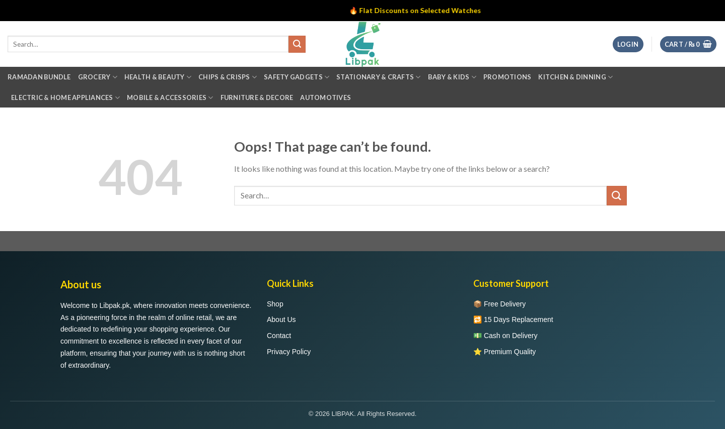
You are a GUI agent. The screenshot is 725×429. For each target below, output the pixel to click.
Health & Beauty (157, 77)
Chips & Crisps (227, 77)
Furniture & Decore (257, 97)
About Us (281, 319)
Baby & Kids (452, 77)
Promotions (507, 77)
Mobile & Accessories (170, 97)
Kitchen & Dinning (575, 77)
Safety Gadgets (296, 77)
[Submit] (617, 195)
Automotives (325, 97)
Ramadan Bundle (39, 77)
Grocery (97, 77)
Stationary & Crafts (378, 77)
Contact (279, 336)
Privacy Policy (289, 352)
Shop (275, 304)
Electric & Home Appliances (65, 97)
